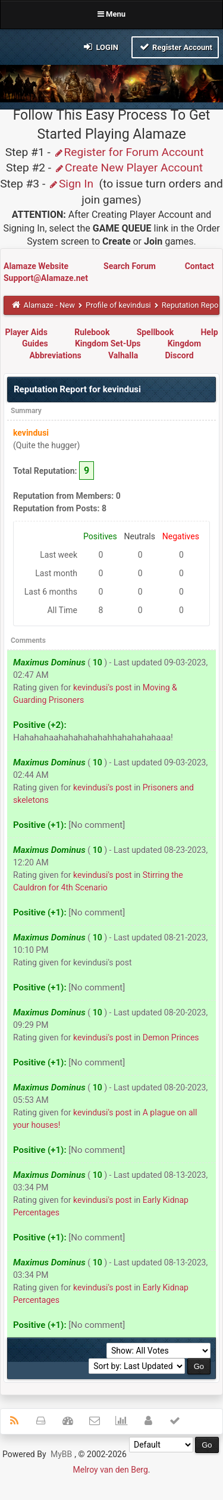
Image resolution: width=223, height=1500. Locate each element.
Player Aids (26, 332)
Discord (179, 355)
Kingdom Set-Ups (108, 343)
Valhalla (123, 355)
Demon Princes (171, 1037)
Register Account (175, 47)
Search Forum (130, 266)
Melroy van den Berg (110, 1469)
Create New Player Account (128, 167)
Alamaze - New (49, 305)
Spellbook (155, 332)
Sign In (70, 183)
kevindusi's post (102, 687)
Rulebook (91, 332)
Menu (111, 14)
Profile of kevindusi (118, 305)
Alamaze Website (37, 266)
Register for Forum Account (129, 152)
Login (100, 47)
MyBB (61, 1454)
